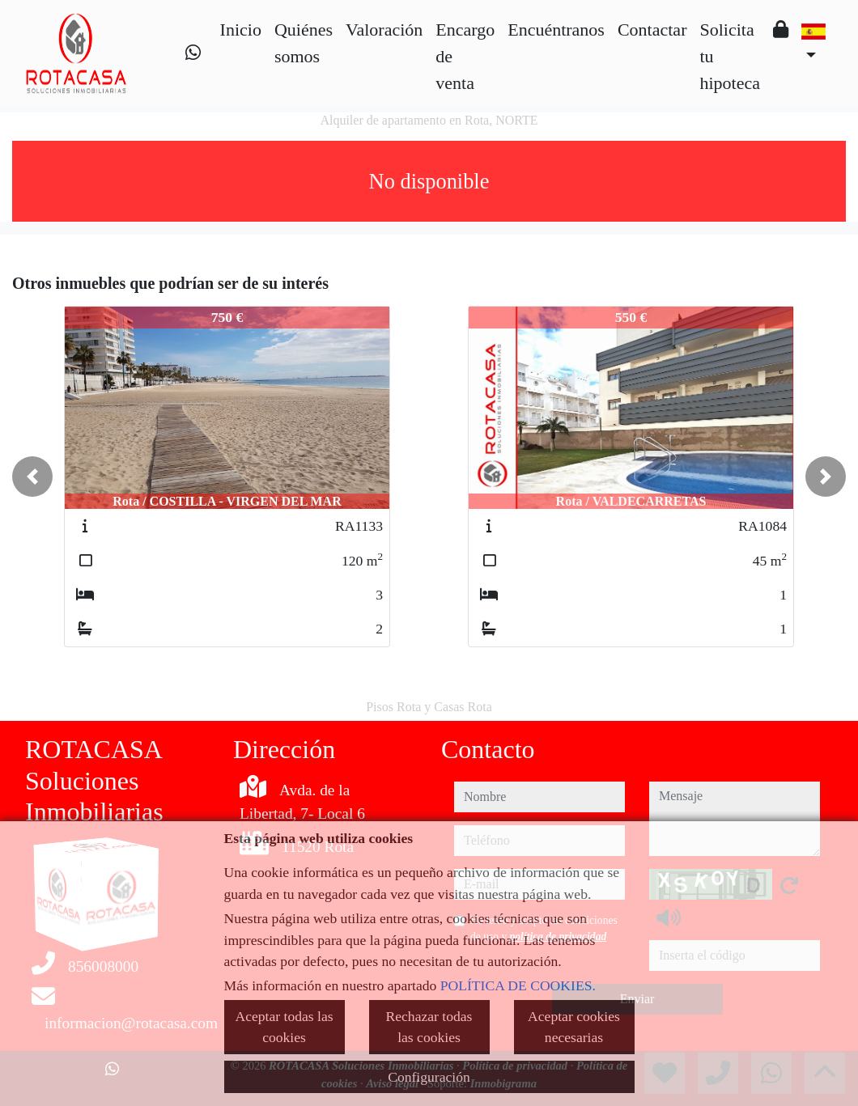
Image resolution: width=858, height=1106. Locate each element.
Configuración (429, 1077)
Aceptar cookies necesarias (574, 1026)
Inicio (240, 29)
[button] (32, 476)
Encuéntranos (556, 29)
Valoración (384, 29)
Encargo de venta (465, 56)
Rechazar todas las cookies (429, 1026)
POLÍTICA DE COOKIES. (518, 985)
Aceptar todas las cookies (284, 1026)
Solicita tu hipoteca (729, 56)
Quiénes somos (303, 42)
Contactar (652, 29)
